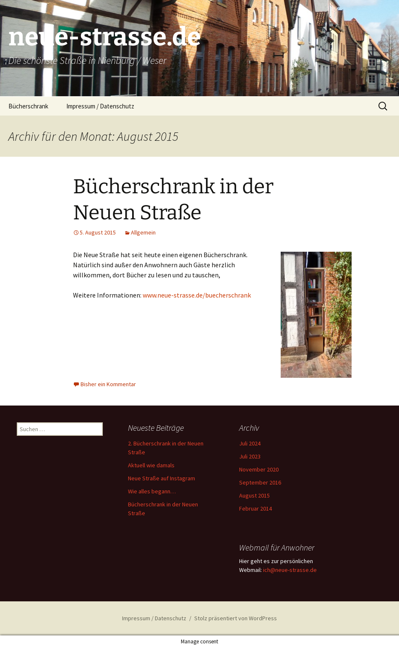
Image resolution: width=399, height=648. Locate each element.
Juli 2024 (250, 443)
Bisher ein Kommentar (108, 384)
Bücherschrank (28, 106)
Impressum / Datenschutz (100, 106)
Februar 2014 (255, 508)
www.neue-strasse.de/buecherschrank (197, 295)
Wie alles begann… (152, 491)
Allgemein (143, 232)
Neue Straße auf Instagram (161, 478)
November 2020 (259, 469)
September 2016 (260, 482)
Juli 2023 (250, 456)
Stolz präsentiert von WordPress (235, 618)
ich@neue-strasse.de (290, 570)
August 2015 (254, 495)
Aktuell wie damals (151, 465)
